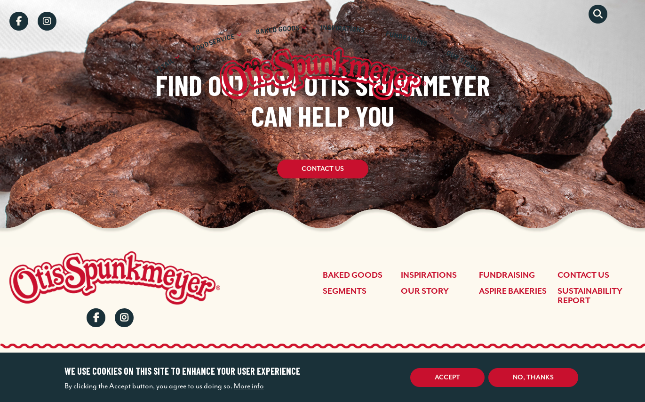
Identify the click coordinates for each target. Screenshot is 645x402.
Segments (344, 291)
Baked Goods (352, 275)
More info (249, 386)
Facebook (18, 21)
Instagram (47, 21)
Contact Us (323, 169)
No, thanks (533, 377)
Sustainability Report (589, 296)
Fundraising (507, 275)
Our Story (425, 291)
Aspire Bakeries (513, 291)
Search (598, 14)
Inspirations (429, 275)
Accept (447, 377)
